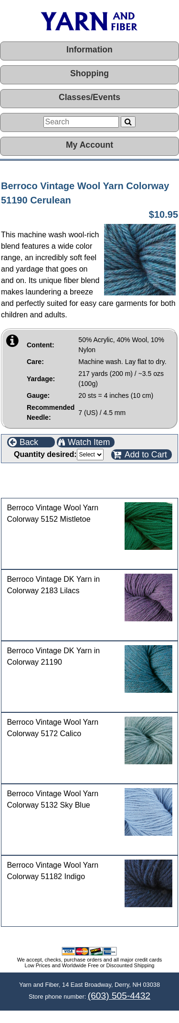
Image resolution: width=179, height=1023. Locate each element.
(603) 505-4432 (119, 996)
